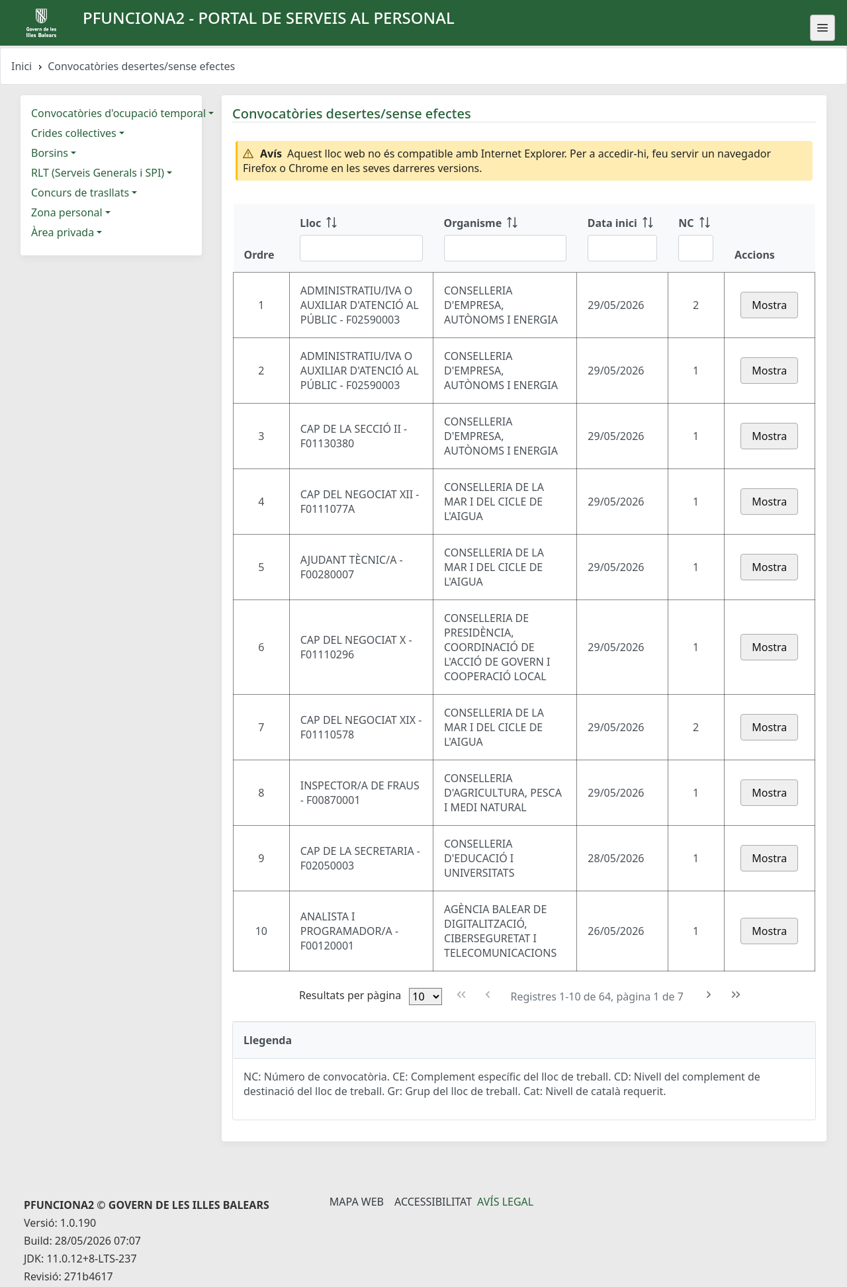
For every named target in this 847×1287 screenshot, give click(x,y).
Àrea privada (62, 232)
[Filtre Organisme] (505, 248)
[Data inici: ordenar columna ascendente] (622, 238)
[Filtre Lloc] (361, 248)
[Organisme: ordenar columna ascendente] (505, 238)
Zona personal (67, 212)
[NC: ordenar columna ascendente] (696, 238)
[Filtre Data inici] (622, 248)
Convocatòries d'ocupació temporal (118, 113)
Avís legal (505, 1201)
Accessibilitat (433, 1201)
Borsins (49, 153)
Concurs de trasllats (80, 192)
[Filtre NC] (695, 248)
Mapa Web (357, 1201)
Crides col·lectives (73, 133)
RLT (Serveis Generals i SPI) (97, 172)
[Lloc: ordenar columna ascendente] (361, 238)
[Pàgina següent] (709, 995)
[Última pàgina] (736, 995)
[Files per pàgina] (425, 996)
